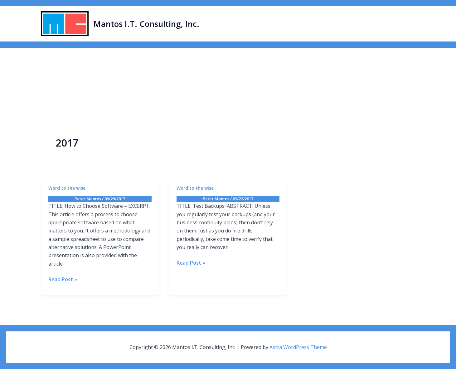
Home (298, 23)
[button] (357, 23)
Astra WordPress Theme (298, 347)
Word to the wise (66, 188)
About (319, 23)
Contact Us (398, 23)
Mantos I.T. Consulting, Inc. (146, 23)
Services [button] (347, 23)
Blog (372, 23)
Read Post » (62, 279)
